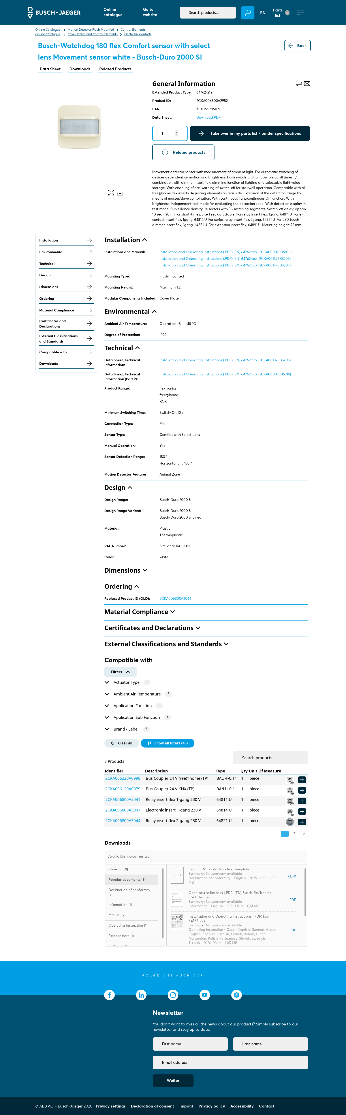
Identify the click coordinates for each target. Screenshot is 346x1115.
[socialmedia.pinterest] (236, 995)
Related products (183, 152)
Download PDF (208, 117)
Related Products (115, 68)
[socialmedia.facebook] (109, 995)
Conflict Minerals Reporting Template (219, 869)
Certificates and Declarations (66, 323)
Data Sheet (50, 68)
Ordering (66, 298)
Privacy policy (212, 1106)
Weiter (173, 1080)
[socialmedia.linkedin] (141, 995)
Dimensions (66, 286)
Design (66, 275)
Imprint (186, 1106)
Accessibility (242, 1106)
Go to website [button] (150, 12)
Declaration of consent (152, 1106)
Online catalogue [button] (112, 12)
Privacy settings (111, 1106)
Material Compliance (66, 310)
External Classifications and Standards (66, 338)
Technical (66, 263)
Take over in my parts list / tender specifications (250, 133)
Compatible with (66, 352)
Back (297, 45)
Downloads (80, 68)
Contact (267, 1106)
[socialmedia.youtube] (204, 995)
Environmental (66, 251)
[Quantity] (170, 133)
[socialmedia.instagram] (173, 995)
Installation (66, 240)
